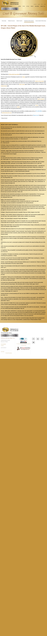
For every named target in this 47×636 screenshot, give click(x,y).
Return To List (4, 118)
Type (24, 6)
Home (19, 6)
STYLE (37, 105)
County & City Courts (29, 20)
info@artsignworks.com (6, 112)
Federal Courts (11, 20)
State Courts (19, 20)
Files (42, 4)
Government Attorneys (41, 20)
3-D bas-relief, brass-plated (14, 74)
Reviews (37, 6)
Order (45, 4)
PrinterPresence (9, 352)
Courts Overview (40, 98)
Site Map (2, 351)
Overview (4, 20)
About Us (43, 6)
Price (32, 6)
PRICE (23, 76)
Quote (39, 4)
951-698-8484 (3, 344)
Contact (35, 4)
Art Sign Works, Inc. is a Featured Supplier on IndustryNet (23, 343)
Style (27, 6)
